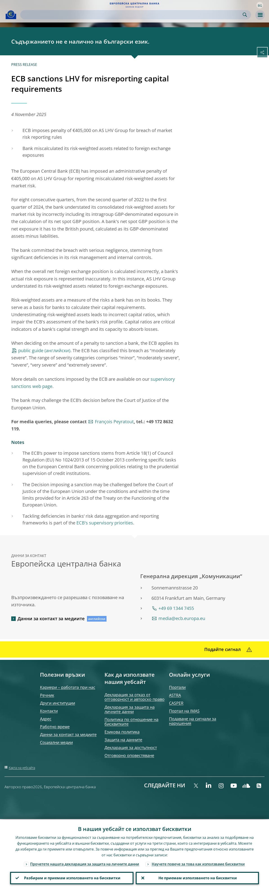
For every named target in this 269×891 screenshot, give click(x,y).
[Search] (132, 15)
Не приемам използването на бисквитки (197, 877)
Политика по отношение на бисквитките (131, 722)
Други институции (57, 703)
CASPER (176, 703)
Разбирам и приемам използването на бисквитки (72, 877)
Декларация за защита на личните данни (129, 709)
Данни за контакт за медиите (51, 619)
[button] (259, 5)
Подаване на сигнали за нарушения (192, 721)
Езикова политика (122, 731)
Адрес (45, 718)
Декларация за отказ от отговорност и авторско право (134, 697)
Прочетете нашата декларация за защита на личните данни (84, 863)
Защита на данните (123, 739)
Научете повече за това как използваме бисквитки (198, 863)
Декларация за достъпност (130, 747)
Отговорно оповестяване (129, 755)
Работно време (55, 726)
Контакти (49, 711)
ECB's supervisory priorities (104, 523)
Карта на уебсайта (22, 768)
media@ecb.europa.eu (181, 618)
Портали (177, 687)
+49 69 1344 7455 (176, 608)
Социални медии (56, 742)
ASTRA (175, 695)
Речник (47, 695)
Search (245, 15)
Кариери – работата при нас (67, 687)
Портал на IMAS (184, 711)
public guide (30, 350)
